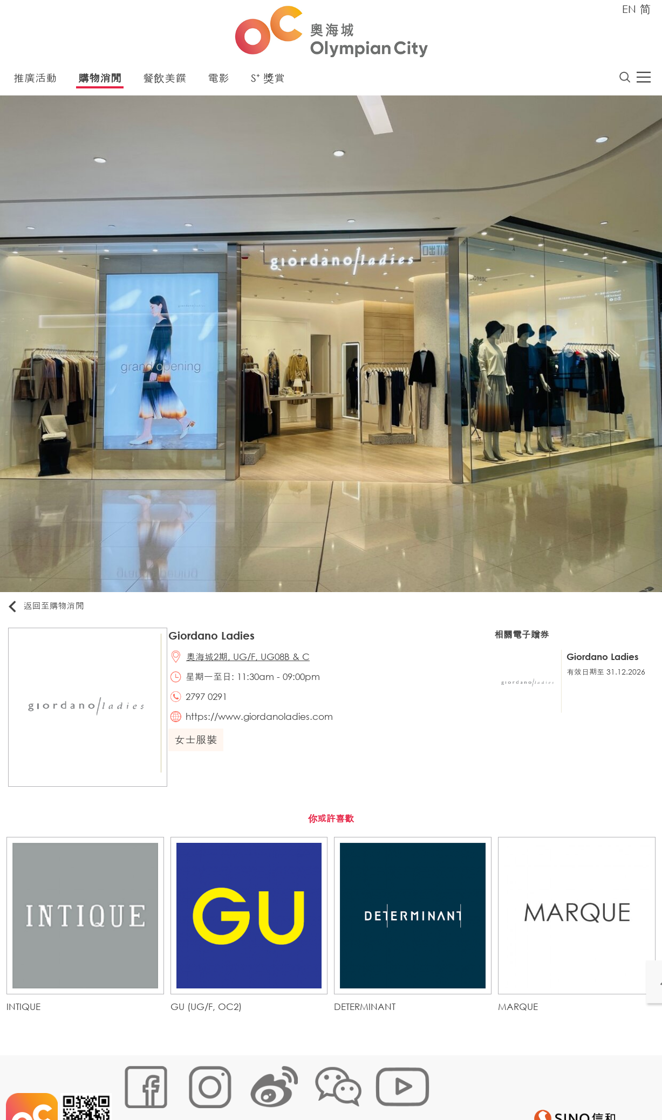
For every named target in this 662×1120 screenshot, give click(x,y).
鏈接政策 (228, 1086)
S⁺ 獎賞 (268, 80)
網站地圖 (133, 1086)
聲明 (341, 1086)
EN (629, 9)
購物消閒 (99, 80)
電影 (218, 80)
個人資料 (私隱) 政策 (288, 1086)
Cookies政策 (180, 1086)
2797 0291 (212, 705)
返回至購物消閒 (50, 609)
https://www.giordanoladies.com (265, 726)
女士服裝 (200, 751)
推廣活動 (35, 80)
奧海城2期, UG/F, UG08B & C (254, 662)
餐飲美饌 (164, 80)
